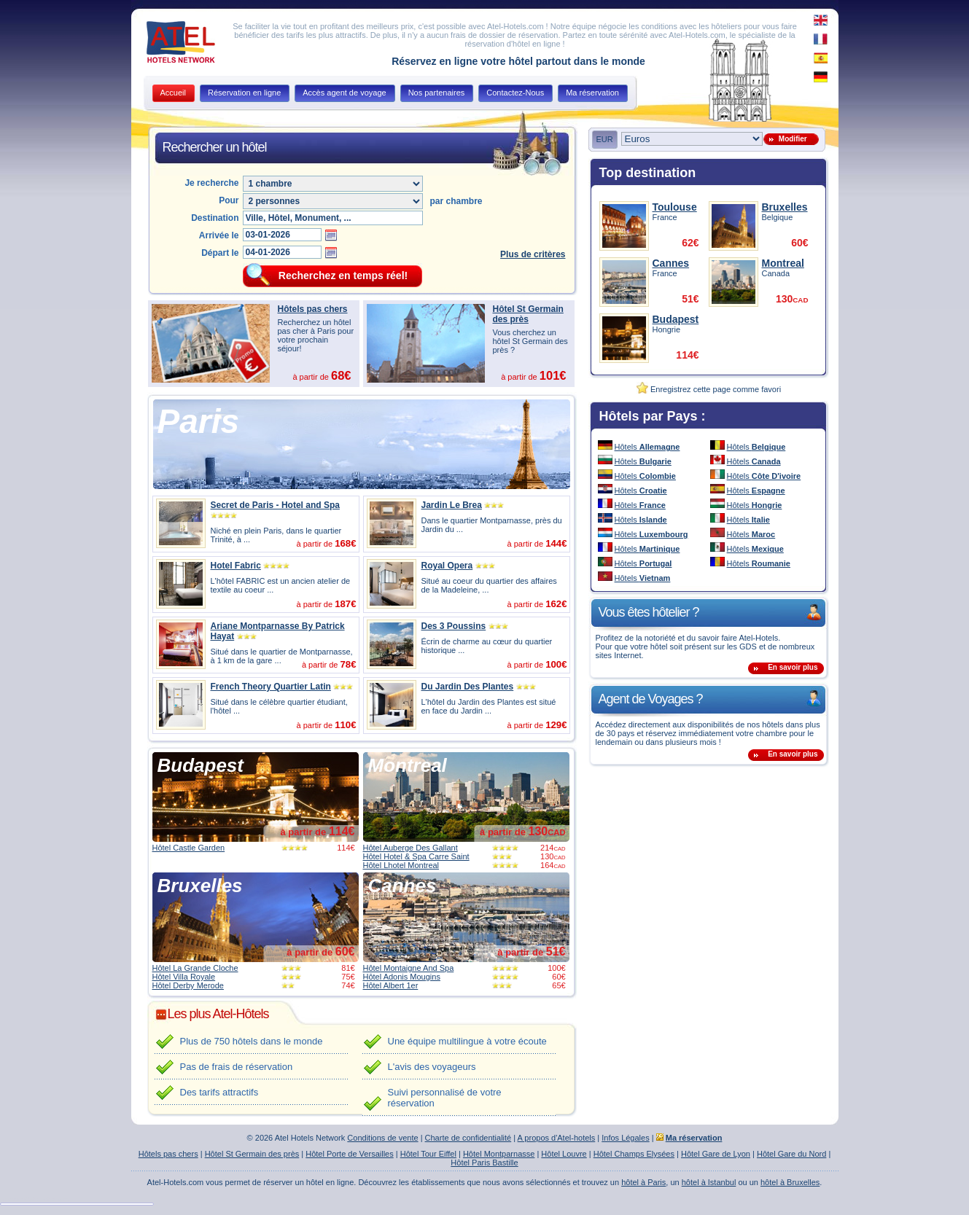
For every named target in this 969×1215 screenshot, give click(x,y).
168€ (345, 543)
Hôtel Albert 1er (391, 985)
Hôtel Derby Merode (188, 985)
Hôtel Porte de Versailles (349, 1153)
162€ (556, 603)
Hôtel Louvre (563, 1153)
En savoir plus (792, 667)
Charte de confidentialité (468, 1137)
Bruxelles (200, 885)
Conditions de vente (382, 1137)
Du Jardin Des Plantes (467, 686)
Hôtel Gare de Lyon (715, 1153)
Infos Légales (625, 1137)
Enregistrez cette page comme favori (709, 389)
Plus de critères (532, 254)
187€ (345, 603)
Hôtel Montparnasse (498, 1153)
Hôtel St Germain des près (528, 314)
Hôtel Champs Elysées (634, 1153)
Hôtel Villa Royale (184, 976)
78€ (348, 664)
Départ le (219, 253)
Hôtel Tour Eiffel (428, 1153)
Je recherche (211, 183)
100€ (556, 664)
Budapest (200, 765)
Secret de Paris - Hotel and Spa (275, 505)
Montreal (407, 765)
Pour (228, 200)
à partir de (317, 832)
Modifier (790, 139)
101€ (553, 375)
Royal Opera (447, 565)
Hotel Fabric (236, 565)
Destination (214, 218)
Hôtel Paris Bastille (484, 1162)
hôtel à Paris (643, 1182)
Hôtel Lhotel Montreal (401, 865)
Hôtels (647, 446)
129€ (556, 724)
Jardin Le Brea (451, 505)
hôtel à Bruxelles (790, 1182)
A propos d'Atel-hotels (557, 1137)
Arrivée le (219, 235)
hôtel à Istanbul (709, 1182)
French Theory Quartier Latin (271, 686)
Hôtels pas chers (313, 309)
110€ (345, 724)
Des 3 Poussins (453, 626)
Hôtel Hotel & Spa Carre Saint (416, 856)
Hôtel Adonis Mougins (401, 976)
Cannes (402, 885)
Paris (198, 421)
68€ (341, 375)
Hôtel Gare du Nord (791, 1153)
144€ (556, 543)
